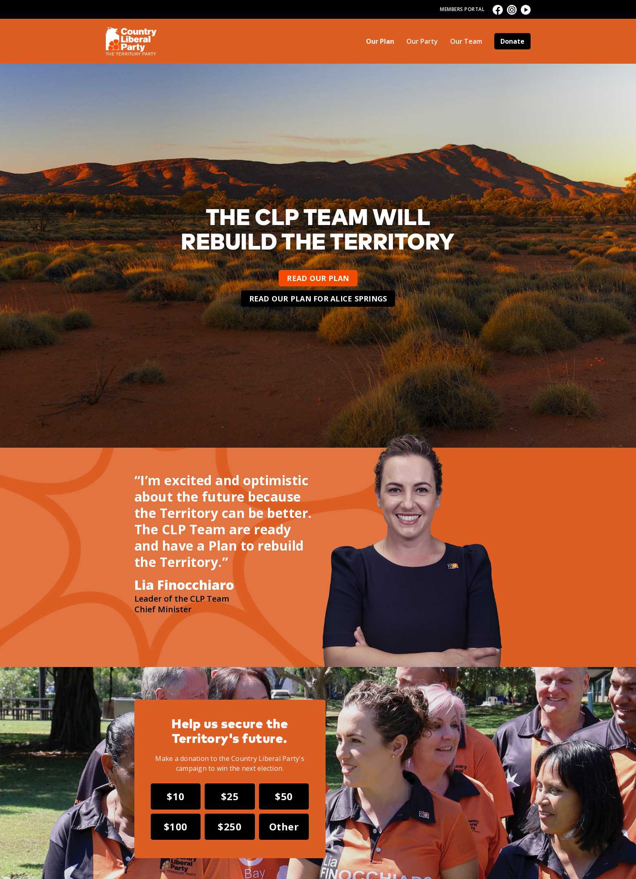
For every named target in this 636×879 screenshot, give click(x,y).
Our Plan (380, 41)
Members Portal (462, 9)
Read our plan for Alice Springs (318, 298)
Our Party (422, 41)
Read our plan (318, 278)
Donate (512, 41)
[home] (131, 41)
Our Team (466, 41)
